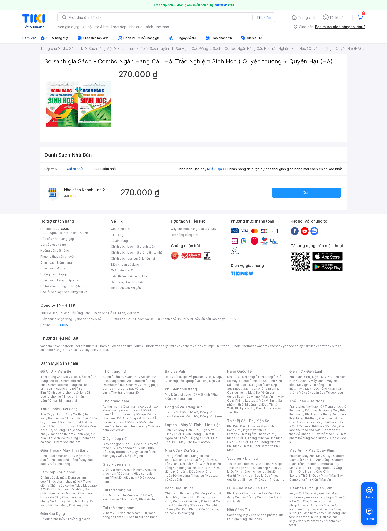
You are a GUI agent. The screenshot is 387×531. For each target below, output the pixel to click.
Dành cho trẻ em (61, 434)
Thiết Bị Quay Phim (314, 475)
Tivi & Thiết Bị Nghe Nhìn (252, 406)
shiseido (46, 350)
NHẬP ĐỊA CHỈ (217, 169)
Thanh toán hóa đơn (241, 464)
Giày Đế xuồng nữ (130, 456)
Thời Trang (265, 377)
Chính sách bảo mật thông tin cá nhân (137, 252)
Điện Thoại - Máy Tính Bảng (64, 450)
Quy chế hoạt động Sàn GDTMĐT (194, 229)
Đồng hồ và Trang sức (183, 407)
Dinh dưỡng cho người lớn (66, 392)
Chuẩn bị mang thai (63, 400)
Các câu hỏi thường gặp (57, 239)
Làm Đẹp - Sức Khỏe (57, 472)
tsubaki (104, 350)
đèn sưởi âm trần (309, 521)
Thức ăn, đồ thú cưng (63, 438)
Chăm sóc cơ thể (62, 485)
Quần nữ (132, 377)
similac (310, 346)
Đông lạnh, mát (70, 422)
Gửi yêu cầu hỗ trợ (53, 244)
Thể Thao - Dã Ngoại (307, 401)
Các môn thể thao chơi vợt (317, 428)
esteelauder (71, 346)
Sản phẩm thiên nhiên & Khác (65, 491)
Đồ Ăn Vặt (180, 505)
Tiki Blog (117, 235)
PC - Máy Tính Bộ (184, 442)
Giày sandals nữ (127, 448)
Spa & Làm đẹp (257, 468)
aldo (198, 346)
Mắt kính (204, 394)
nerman (248, 346)
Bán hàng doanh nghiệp (128, 282)
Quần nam (130, 406)
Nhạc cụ (198, 475)
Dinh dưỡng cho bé (62, 388)
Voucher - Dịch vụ (242, 458)
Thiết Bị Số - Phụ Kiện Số (248, 421)
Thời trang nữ (114, 371)
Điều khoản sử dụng (125, 264)
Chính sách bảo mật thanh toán (133, 246)
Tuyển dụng (119, 241)
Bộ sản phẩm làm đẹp (66, 503)
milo (173, 346)
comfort (323, 346)
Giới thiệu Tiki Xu (123, 270)
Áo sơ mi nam (130, 410)
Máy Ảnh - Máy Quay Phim (312, 450)
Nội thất (185, 464)
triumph (209, 346)
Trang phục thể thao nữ (305, 406)
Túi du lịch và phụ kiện (189, 377)
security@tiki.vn (75, 292)
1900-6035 (60, 229)
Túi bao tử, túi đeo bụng (140, 517)
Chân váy (132, 385)
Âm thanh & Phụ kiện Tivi (306, 377)
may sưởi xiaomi (311, 505)
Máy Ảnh (326, 479)
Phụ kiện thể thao (317, 414)
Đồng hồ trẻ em (211, 416)
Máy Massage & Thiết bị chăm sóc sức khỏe (68, 487)
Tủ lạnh (303, 381)
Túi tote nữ (129, 499)
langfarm (62, 350)
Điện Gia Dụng (52, 513)
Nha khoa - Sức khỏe (253, 475)
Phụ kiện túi (147, 499)
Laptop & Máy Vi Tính (260, 400)
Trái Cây (46, 414)
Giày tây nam (133, 469)
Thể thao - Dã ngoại (247, 385)
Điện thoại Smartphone (56, 456)
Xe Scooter (265, 497)
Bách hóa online (248, 396)
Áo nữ (107, 377)
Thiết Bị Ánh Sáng (317, 460)
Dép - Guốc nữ (133, 444)
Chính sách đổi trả (53, 268)
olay (300, 346)
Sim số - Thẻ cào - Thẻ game (263, 479)
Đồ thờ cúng (181, 475)
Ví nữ (148, 495)
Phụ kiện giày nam (124, 477)
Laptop (204, 442)
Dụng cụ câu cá (310, 422)
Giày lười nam (112, 469)
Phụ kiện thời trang (181, 389)
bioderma (153, 346)
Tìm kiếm (264, 17)
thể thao (162, 27)
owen (116, 346)
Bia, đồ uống (56, 430)
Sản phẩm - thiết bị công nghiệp (255, 402)
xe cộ (87, 27)
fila (94, 350)
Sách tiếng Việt (237, 515)
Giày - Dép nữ (115, 438)
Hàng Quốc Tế (239, 371)
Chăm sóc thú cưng (179, 493)
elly (165, 346)
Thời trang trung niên (126, 392)
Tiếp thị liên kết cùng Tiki (129, 276)
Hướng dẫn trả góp (53, 274)
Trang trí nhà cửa (177, 456)
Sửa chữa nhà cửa (185, 460)
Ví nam (107, 513)
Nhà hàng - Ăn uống (250, 471)
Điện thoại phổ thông (63, 460)
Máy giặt (303, 385)
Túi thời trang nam (118, 508)
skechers (186, 346)
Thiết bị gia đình (78, 519)
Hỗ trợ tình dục (76, 501)
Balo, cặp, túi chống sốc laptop (193, 379)
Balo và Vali (175, 371)
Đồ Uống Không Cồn (190, 509)
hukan (75, 350)
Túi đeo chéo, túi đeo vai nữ (122, 495)
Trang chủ (306, 17)
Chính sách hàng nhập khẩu (60, 280)
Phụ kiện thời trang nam (191, 396)
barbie (105, 346)
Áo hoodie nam (122, 414)
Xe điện (269, 493)
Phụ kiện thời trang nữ (180, 394)
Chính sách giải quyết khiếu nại (133, 258)
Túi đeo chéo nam (128, 513)
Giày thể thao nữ (324, 434)
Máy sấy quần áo (311, 392)
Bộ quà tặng (185, 513)
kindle (236, 346)
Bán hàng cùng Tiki (184, 235)
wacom (262, 346)
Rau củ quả (56, 418)
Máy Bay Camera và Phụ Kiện (316, 477)
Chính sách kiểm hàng (56, 262)
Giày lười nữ (140, 452)
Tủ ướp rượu (334, 392)
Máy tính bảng (60, 464)
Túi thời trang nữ (117, 490)
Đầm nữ (118, 377)
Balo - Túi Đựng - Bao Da (315, 468)
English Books (251, 519)
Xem (306, 192)
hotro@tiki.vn (77, 286)
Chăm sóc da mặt (53, 477)
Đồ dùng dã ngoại (317, 410)
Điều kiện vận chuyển (126, 288)
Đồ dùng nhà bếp (52, 519)
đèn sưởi (311, 493)
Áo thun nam (111, 406)
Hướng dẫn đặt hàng (54, 250)
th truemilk (90, 346)
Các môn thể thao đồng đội (318, 426)
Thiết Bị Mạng (189, 438)
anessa (275, 346)
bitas (335, 346)
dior (57, 346)
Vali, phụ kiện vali (208, 381)
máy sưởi (295, 493)
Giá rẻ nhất (75, 169)
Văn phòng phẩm (263, 515)
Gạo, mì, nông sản (63, 426)
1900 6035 (60, 325)
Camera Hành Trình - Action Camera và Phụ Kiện (316, 464)
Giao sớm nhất (105, 169)
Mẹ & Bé (254, 392)
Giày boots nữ (119, 452)
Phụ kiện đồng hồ (186, 416)
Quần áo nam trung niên (128, 426)
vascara (46, 346)
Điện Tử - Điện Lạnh (306, 371)
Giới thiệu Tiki (120, 229)
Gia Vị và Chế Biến (186, 501)
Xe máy (240, 497)
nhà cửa (135, 27)
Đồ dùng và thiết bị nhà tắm (193, 468)
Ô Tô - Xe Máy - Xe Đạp (247, 488)
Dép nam (125, 473)
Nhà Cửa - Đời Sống (182, 450)
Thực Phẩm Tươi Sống (59, 409)
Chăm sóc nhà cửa (67, 442)
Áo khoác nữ (136, 381)
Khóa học (264, 464)
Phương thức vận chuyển (57, 256)
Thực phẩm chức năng (64, 481)
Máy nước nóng (316, 388)
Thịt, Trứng (62, 414)
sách (149, 27)
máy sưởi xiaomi (321, 509)
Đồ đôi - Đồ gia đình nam (134, 418)
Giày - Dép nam (116, 464)
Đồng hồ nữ (190, 412)
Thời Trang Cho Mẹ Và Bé (58, 377)
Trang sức (172, 412)
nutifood (223, 346)
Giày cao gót (112, 444)
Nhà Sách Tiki (239, 510)
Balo (168, 377)
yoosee (288, 346)
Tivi (300, 388)
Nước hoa (56, 501)
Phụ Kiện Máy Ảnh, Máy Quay (310, 456)
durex (139, 346)
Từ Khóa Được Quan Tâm (310, 488)
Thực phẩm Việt (77, 418)
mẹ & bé (101, 27)
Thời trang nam (116, 401)
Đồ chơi (84, 377)
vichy (86, 350)
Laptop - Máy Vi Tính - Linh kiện (193, 425)
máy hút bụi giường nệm (315, 511)
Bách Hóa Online (179, 488)
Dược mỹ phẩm (80, 505)
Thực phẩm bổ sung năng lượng (317, 436)
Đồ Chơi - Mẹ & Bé (55, 371)
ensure (128, 346)
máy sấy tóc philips (320, 497)
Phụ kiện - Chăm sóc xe (244, 493)
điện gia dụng (68, 27)
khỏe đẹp (118, 27)
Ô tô (251, 497)
